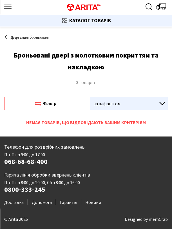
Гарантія (68, 202)
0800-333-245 (24, 189)
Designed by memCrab (146, 219)
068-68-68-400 (26, 161)
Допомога (42, 202)
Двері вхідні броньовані (26, 37)
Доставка (14, 202)
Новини (93, 202)
